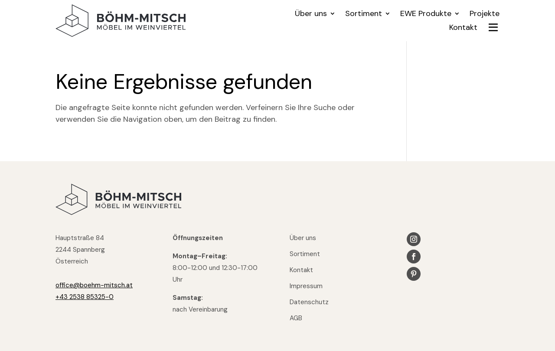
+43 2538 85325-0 (85, 296)
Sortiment (363, 14)
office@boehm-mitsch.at (94, 285)
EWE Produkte (425, 14)
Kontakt (463, 28)
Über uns (311, 14)
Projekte (485, 14)
